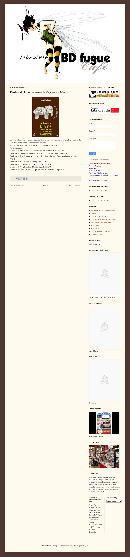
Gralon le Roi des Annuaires (101, 222)
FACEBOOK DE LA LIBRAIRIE (103, 211)
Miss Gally (95, 225)
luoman (70, 546)
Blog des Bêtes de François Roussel (103, 219)
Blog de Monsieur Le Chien (100, 231)
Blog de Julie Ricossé (98, 216)
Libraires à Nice (96, 234)
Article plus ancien (74, 186)
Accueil (45, 186)
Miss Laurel (95, 228)
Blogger (85, 546)
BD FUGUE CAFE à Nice (100, 190)
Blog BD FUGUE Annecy (100, 200)
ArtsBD (93, 213)
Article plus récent (17, 186)
